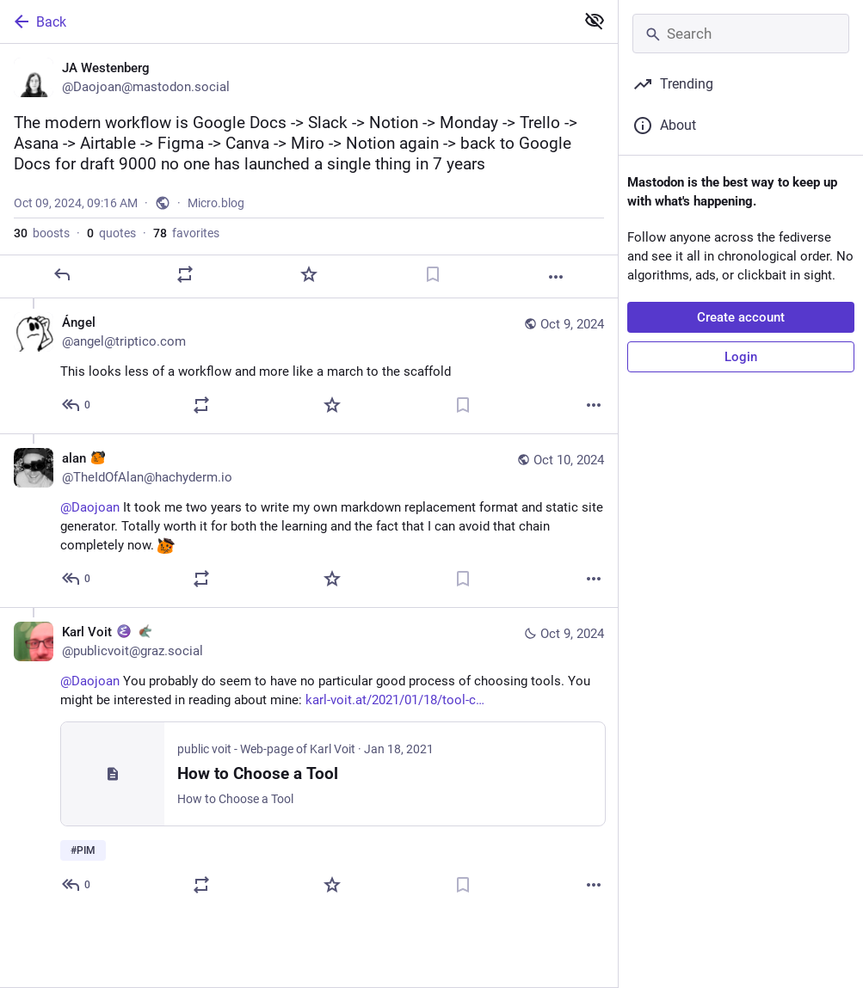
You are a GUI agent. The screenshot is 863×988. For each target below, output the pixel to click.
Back (38, 21)
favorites (186, 233)
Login (740, 357)
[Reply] (62, 274)
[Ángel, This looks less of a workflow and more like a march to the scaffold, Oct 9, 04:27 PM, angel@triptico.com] (309, 365)
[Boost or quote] (185, 274)
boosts (42, 233)
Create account (741, 317)
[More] (556, 277)
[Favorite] (309, 274)
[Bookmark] (432, 274)
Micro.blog (216, 203)
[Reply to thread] (77, 405)
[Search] (740, 33)
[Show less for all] (594, 20)
